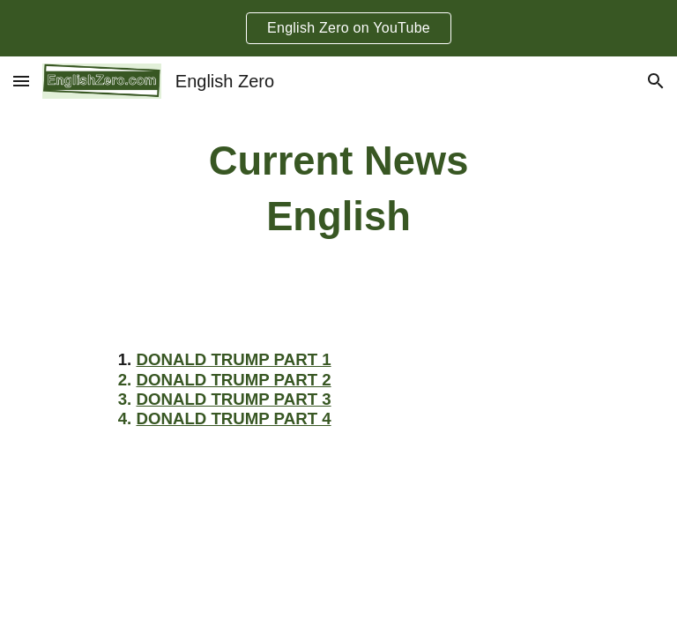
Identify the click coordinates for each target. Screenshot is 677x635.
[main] (338, 189)
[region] (338, 28)
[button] (21, 80)
